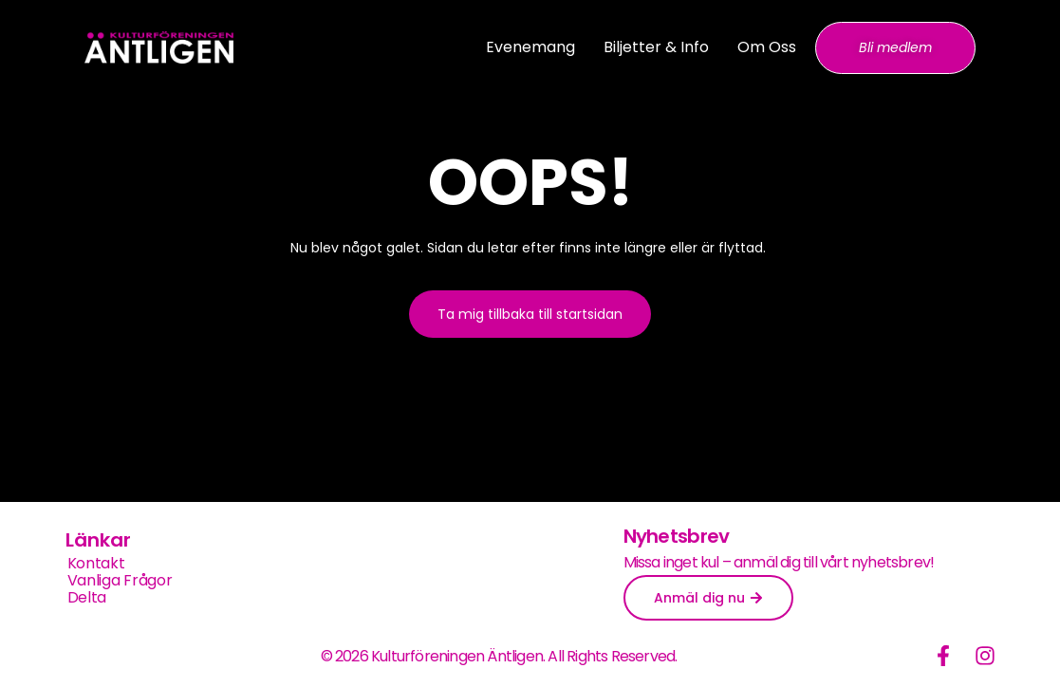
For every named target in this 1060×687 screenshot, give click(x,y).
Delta (87, 597)
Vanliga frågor (120, 580)
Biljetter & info (656, 47)
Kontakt (96, 563)
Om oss (766, 47)
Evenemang (530, 47)
